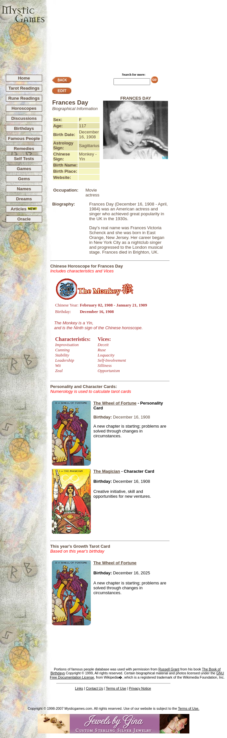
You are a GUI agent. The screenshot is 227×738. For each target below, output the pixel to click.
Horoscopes (23, 108)
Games (24, 168)
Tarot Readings (24, 88)
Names (24, 188)
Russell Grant (168, 669)
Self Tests (24, 158)
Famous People (24, 138)
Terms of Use (116, 688)
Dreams (24, 198)
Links (79, 688)
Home (24, 78)
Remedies (24, 148)
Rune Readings (24, 98)
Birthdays (24, 128)
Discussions (24, 118)
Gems (24, 178)
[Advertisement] (136, 34)
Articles (24, 208)
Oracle (24, 219)
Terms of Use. (188, 708)
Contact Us (94, 688)
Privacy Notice (140, 688)
